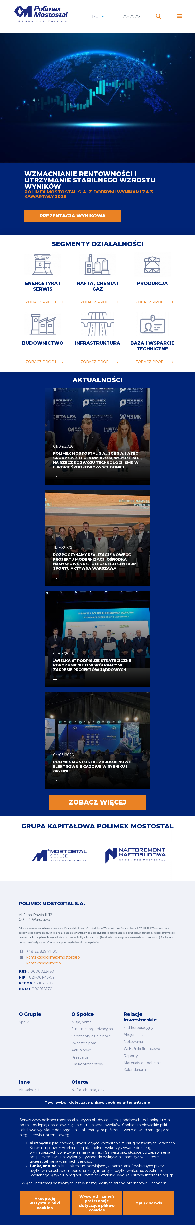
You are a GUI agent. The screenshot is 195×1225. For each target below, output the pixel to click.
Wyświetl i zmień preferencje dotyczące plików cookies (97, 1203)
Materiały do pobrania (143, 1063)
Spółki (24, 1022)
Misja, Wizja (81, 1022)
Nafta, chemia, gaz (88, 1090)
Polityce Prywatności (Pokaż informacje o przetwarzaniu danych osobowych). (119, 937)
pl (98, 16)
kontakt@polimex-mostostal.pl (53, 957)
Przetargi (79, 1057)
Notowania (133, 1041)
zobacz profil (41, 302)
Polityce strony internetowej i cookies (131, 1183)
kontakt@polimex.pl (44, 963)
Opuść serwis (148, 1203)
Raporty (131, 1056)
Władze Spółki (84, 1043)
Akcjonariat (133, 1034)
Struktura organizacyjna (92, 1029)
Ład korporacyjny (138, 1027)
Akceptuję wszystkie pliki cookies (45, 1203)
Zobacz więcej (97, 802)
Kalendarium (135, 1069)
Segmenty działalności (97, 244)
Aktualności (81, 1050)
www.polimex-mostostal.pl (56, 1120)
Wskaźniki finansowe (142, 1048)
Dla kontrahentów (87, 1064)
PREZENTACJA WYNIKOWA (73, 216)
